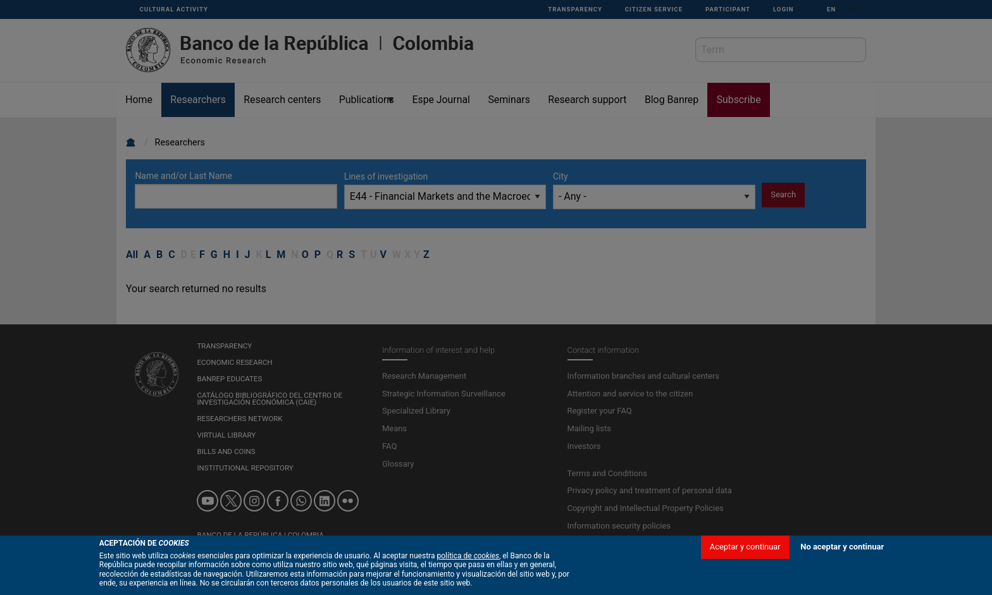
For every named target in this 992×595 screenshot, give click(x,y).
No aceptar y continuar (842, 582)
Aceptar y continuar (745, 582)
